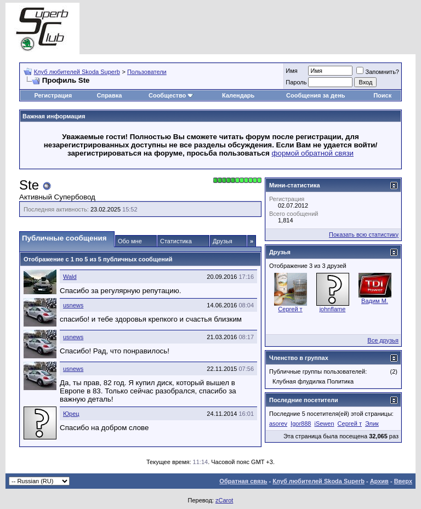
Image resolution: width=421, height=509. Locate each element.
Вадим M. (374, 301)
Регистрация (53, 95)
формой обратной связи (313, 153)
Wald (70, 276)
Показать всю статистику (364, 234)
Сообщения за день (315, 95)
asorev (278, 423)
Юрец (71, 413)
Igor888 (301, 423)
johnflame (333, 309)
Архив (379, 481)
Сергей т (290, 309)
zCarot (224, 500)
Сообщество (171, 95)
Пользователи (147, 71)
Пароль (296, 82)
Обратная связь (243, 481)
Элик (372, 423)
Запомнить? (377, 71)
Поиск (382, 95)
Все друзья (383, 340)
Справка (109, 95)
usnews (73, 305)
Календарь (238, 95)
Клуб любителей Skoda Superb (77, 71)
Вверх (403, 481)
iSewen (324, 423)
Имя (291, 70)
